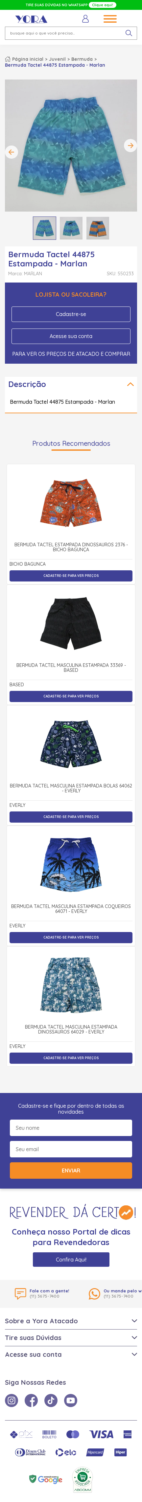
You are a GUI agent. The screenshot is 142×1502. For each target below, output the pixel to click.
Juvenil (57, 59)
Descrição (27, 384)
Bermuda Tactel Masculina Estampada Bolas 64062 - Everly (71, 789)
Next (130, 145)
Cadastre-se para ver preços (71, 576)
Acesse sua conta (71, 336)
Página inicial (27, 59)
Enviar (71, 1170)
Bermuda (82, 59)
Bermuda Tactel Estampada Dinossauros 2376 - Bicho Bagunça (71, 547)
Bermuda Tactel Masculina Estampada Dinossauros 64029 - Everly (71, 1030)
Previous (11, 152)
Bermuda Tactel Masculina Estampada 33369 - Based (71, 668)
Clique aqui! (102, 5)
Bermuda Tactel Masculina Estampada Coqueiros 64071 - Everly (71, 909)
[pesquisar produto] (129, 33)
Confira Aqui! (71, 1259)
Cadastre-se (71, 314)
